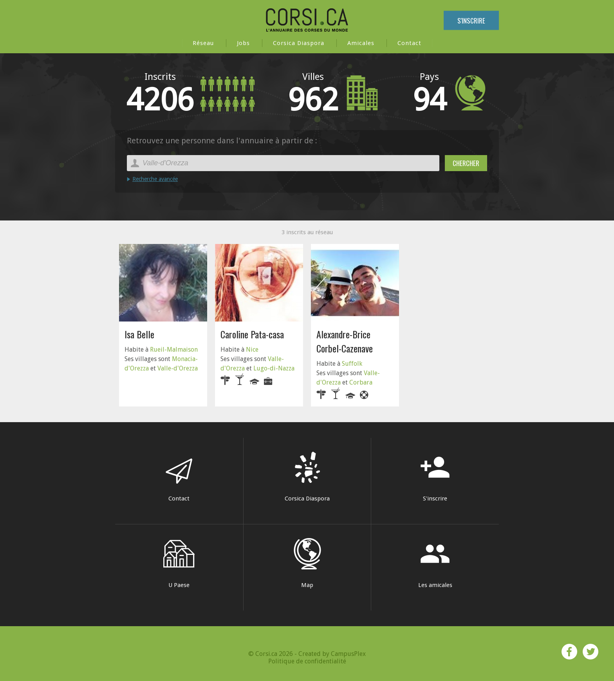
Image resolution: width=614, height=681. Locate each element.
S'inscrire (471, 20)
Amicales (360, 43)
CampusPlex (348, 654)
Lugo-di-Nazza (273, 368)
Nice (252, 349)
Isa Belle (139, 334)
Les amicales (435, 563)
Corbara (360, 382)
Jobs (243, 43)
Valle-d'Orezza (177, 368)
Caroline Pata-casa (252, 334)
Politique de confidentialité (307, 661)
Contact (409, 43)
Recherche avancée (155, 179)
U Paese (179, 563)
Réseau (203, 43)
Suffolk (352, 363)
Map (307, 563)
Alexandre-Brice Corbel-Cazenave (344, 341)
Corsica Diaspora (298, 43)
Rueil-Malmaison (174, 349)
